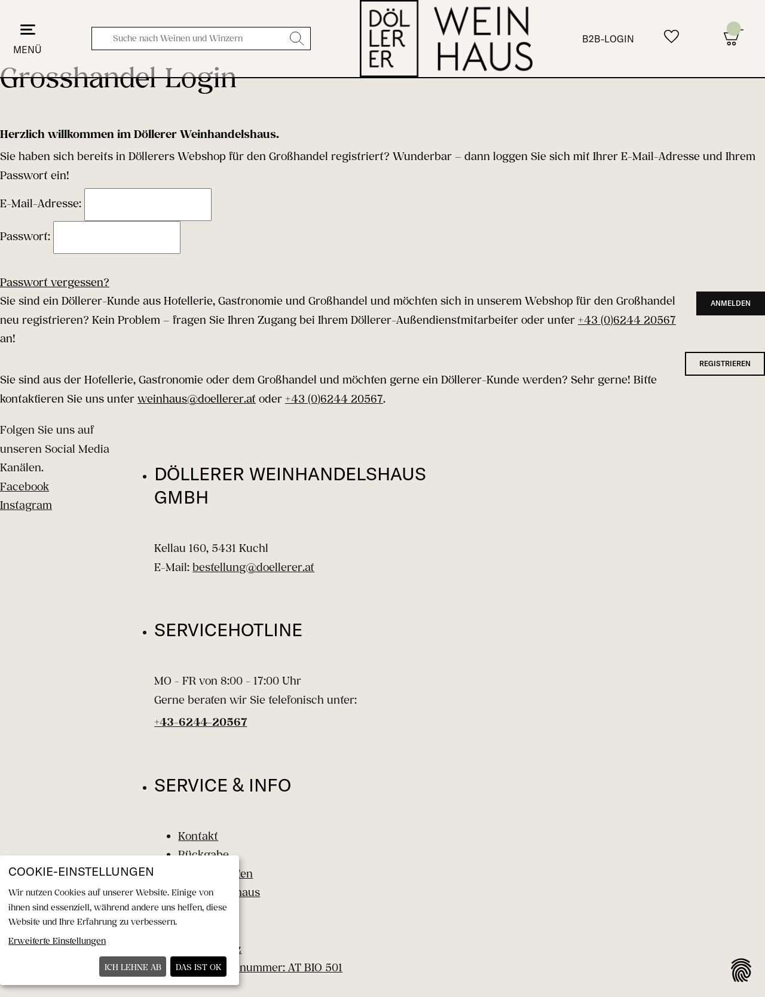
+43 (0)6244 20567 (627, 319)
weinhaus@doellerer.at (196, 398)
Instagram (26, 504)
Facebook (24, 486)
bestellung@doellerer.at (253, 566)
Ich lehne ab (133, 967)
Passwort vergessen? (54, 282)
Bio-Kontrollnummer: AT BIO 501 (260, 967)
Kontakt (198, 835)
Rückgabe (203, 854)
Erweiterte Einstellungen (57, 940)
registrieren (725, 363)
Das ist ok (199, 967)
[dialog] (119, 920)
